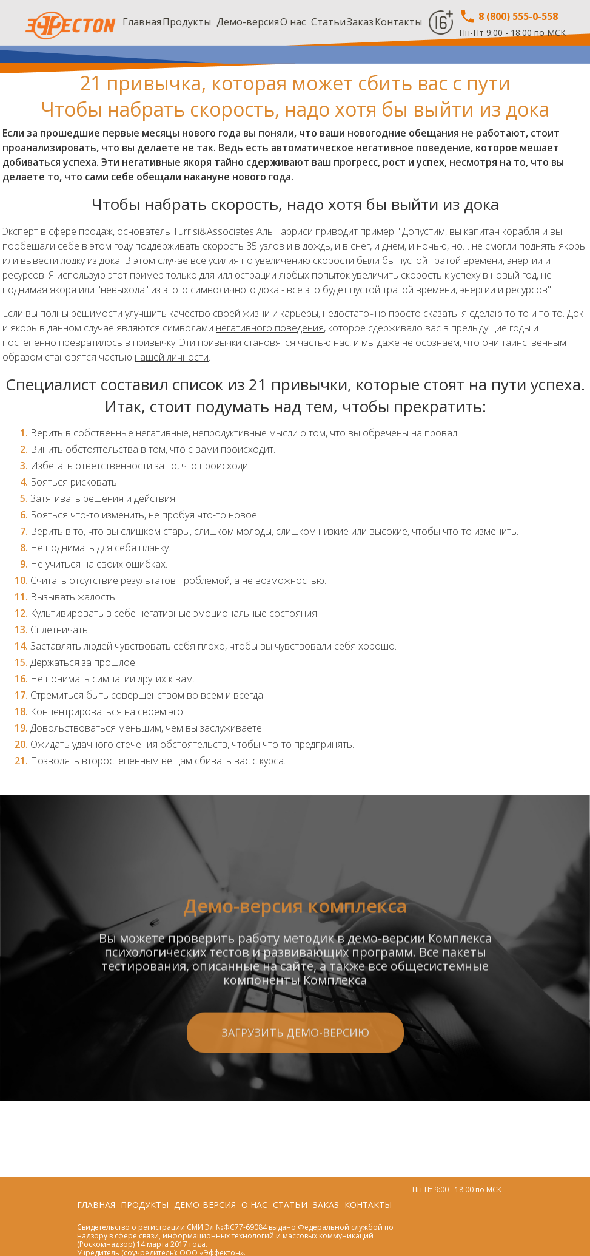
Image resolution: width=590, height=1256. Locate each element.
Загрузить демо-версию (295, 1090)
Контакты (398, 22)
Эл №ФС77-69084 (236, 1227)
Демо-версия (247, 22)
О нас (293, 22)
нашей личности (172, 357)
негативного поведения (270, 327)
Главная (141, 22)
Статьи (328, 22)
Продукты (187, 22)
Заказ (360, 22)
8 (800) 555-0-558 (508, 16)
